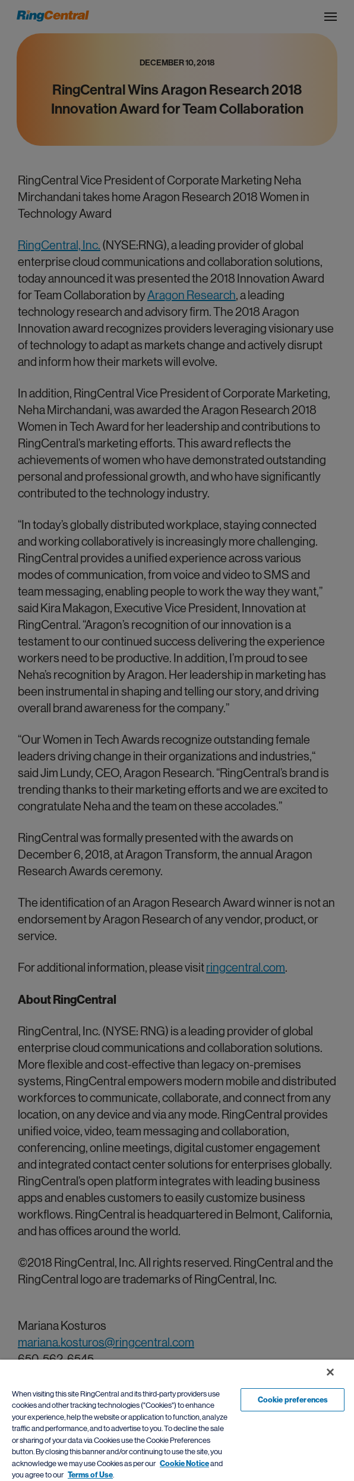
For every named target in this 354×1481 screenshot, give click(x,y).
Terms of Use (90, 1474)
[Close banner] (330, 1372)
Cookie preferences (293, 1399)
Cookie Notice (184, 1463)
